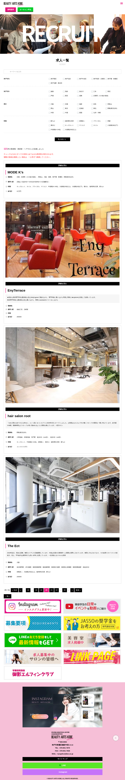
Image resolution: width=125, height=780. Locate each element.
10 (28, 590)
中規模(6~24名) (55, 129)
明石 (107, 91)
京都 (65, 104)
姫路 (51, 91)
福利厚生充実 (68, 121)
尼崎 (79, 96)
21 (52, 590)
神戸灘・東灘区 (111, 79)
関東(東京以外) (111, 108)
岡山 (51, 108)
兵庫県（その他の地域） (100, 96)
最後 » (78, 590)
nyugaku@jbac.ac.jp (65, 753)
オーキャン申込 (27, 9)
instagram (63, 772)
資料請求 (11, 9)
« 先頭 (14, 590)
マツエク (81, 125)
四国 (79, 112)
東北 (93, 108)
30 (65, 590)
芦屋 (51, 96)
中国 (65, 112)
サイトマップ (62, 758)
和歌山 (108, 104)
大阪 (51, 104)
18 (36, 590)
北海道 (80, 108)
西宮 (65, 96)
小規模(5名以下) (111, 125)
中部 (51, 112)
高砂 (65, 91)
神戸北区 (67, 79)
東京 (65, 108)
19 (41, 590)
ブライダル (96, 121)
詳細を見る (62, 165)
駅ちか (52, 121)
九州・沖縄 (96, 112)
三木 (93, 91)
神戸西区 (53, 79)
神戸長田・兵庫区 (98, 79)
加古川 (80, 91)
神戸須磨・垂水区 (55, 83)
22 (57, 590)
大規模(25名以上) (69, 129)
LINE (62, 765)
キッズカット (68, 125)
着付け (52, 125)
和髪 (107, 121)
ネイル (94, 125)
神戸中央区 (81, 79)
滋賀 (79, 104)
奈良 (93, 104)
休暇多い (81, 121)
